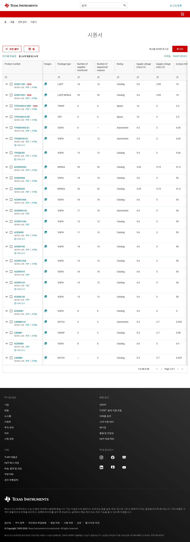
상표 (79, 522)
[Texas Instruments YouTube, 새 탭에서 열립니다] (124, 468)
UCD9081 (19, 311)
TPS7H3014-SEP (22, 106)
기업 (6, 404)
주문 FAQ (8, 474)
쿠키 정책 (19, 522)
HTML (34, 87)
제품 (12, 22)
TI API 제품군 (10, 457)
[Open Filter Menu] (22, 77)
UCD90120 (19, 296)
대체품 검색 (105, 416)
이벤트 (7, 421)
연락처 (103, 404)
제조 (6, 433)
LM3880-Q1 (20, 322)
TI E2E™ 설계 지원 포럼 (111, 410)
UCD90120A (20, 260)
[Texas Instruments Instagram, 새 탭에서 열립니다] (101, 458)
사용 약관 (68, 522)
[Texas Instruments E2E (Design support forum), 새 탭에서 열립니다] (113, 468)
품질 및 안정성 (107, 433)
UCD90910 (19, 271)
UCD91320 (19, 95)
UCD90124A (20, 221)
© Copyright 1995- (15, 528)
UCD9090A (19, 178)
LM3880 (18, 358)
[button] (7, 14)
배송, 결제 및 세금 (13, 468)
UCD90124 (19, 282)
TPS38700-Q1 (21, 138)
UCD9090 (19, 232)
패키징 (103, 427)
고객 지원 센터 (107, 421)
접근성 (7, 522)
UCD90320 (19, 189)
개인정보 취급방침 (37, 522)
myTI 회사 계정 (11, 463)
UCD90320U (20, 167)
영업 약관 (55, 522)
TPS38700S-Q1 (22, 127)
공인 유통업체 (11, 480)
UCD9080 (19, 343)
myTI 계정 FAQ (107, 439)
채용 (6, 410)
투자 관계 (9, 427)
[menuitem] (173, 14)
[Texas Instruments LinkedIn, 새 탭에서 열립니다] (101, 468)
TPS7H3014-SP (22, 117)
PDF (27, 87)
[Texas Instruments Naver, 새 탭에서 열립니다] (124, 458)
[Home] (21, 5)
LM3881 (18, 332)
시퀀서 (33, 22)
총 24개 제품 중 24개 (28, 56)
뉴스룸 (7, 416)
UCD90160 (19, 246)
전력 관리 (22, 22)
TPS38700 (19, 153)
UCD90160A (20, 199)
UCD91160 (19, 84)
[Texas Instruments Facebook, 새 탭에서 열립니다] (113, 458)
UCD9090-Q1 (20, 210)
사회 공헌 (9, 439)
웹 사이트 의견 (92, 522)
